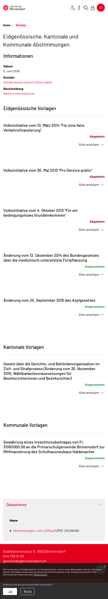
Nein (28, 591)
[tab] (54, 504)
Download (90, 531)
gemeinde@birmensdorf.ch (24, 562)
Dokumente (16, 504)
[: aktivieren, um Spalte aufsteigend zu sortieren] (90, 520)
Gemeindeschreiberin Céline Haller (27, 82)
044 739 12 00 (13, 557)
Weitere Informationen (19, 93)
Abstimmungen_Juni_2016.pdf (31, 530)
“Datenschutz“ (40, 574)
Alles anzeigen (89, 144)
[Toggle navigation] (100, 8)
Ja (10, 591)
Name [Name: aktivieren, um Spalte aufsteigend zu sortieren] (14, 520)
